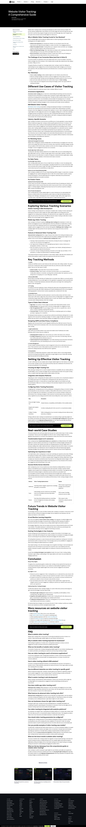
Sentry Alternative (43, 813)
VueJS (21, 802)
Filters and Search (10, 817)
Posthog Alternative (43, 803)
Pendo (30, 803)
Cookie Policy (70, 803)
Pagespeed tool (9, 808)
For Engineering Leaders (58, 803)
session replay (37, 613)
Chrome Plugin (70, 813)
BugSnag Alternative (43, 814)
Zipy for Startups (57, 819)
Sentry (30, 800)
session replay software (37, 615)
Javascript (21, 808)
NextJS (21, 805)
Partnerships (70, 821)
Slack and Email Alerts (10, 819)
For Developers (56, 802)
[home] (12, 2)
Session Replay (9, 802)
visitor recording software (56, 620)
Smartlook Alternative (43, 806)
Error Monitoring (9, 800)
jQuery (21, 806)
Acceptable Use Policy (72, 806)
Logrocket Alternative (43, 802)
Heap (30, 814)
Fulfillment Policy (71, 805)
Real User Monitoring (10, 803)
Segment (31, 802)
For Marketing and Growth (58, 806)
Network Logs (9, 814)
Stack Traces (9, 813)
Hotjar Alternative (43, 805)
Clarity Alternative (43, 808)
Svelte (21, 813)
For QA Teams (56, 808)
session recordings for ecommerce (55, 623)
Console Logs (9, 816)
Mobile (21, 816)
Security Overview (71, 808)
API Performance (10, 805)
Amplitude (31, 817)
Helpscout (31, 813)
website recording (39, 618)
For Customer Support (58, 805)
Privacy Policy (70, 802)
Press (69, 823)
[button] (20, 2)
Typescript (21, 811)
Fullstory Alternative (43, 800)
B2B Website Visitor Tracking (34, 106)
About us (69, 818)
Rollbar (30, 805)
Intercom (31, 808)
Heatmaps (8, 806)
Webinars (55, 816)
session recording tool (52, 616)
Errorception (31, 816)
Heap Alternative (43, 811)
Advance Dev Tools (10, 811)
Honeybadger (31, 811)
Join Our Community (57, 814)
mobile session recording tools (40, 621)
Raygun (30, 806)
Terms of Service (71, 800)
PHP (20, 814)
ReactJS (21, 800)
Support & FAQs (57, 817)
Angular (21, 803)
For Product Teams (57, 800)
